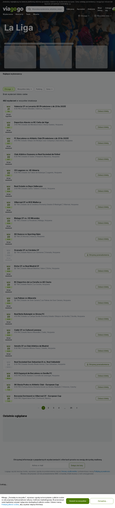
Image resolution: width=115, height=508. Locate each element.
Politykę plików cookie (10, 504)
